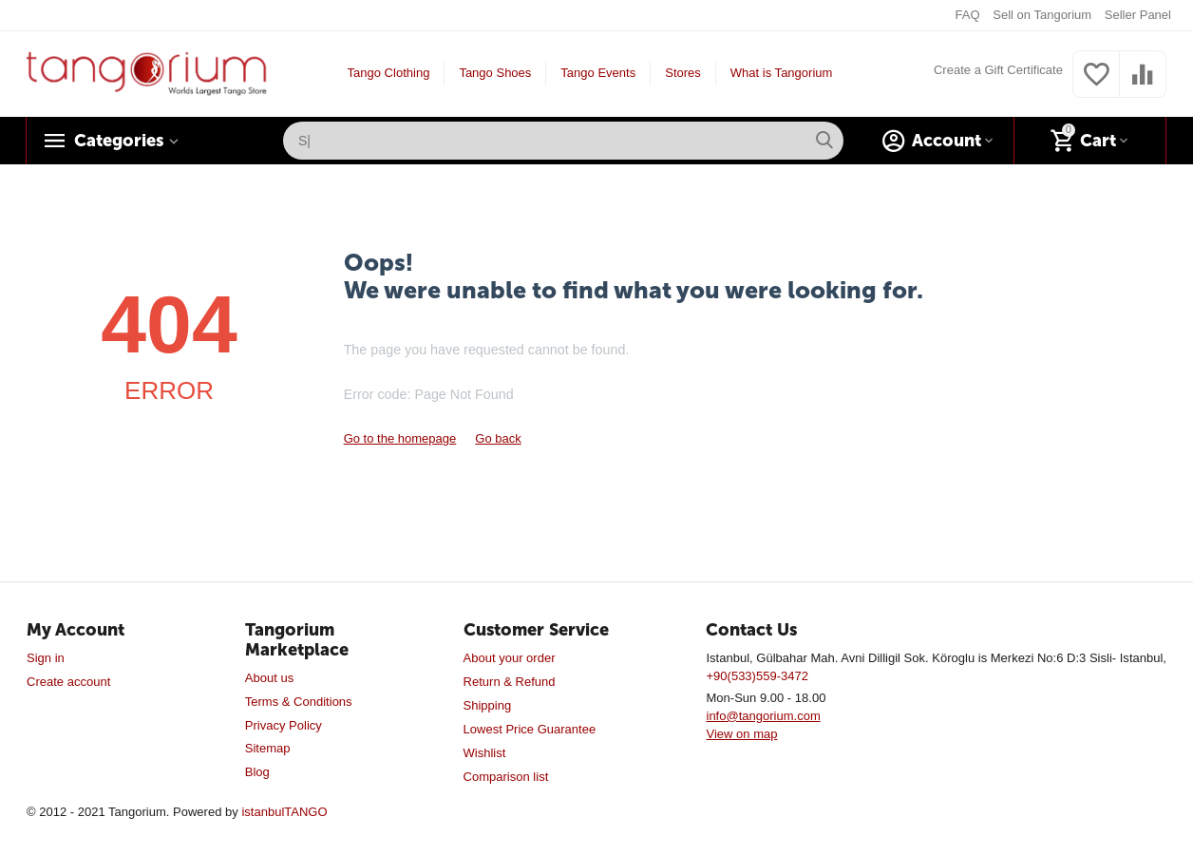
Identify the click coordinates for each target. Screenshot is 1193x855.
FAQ (968, 15)
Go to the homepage (400, 438)
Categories (118, 140)
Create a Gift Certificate (998, 70)
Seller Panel (1138, 15)
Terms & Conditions (298, 701)
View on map (741, 734)
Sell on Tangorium (1042, 15)
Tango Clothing (389, 73)
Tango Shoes (495, 73)
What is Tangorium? (785, 73)
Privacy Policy (283, 725)
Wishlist (485, 753)
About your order (510, 658)
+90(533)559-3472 (756, 676)
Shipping (488, 705)
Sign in (46, 658)
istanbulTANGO (284, 812)
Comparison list (506, 777)
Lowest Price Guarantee (530, 729)
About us (269, 678)
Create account (68, 681)
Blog (257, 772)
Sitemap (268, 748)
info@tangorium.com (763, 716)
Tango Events (597, 73)
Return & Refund (510, 681)
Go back (498, 438)
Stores (683, 73)
